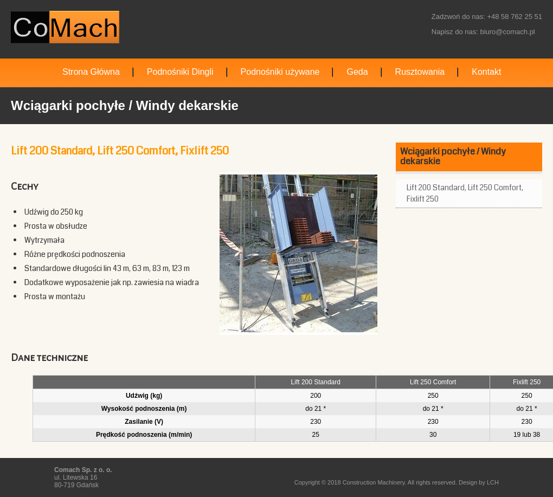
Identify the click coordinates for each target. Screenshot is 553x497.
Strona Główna (91, 71)
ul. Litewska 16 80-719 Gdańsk (83, 477)
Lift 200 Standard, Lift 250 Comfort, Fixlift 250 (465, 193)
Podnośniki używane (280, 71)
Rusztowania (420, 71)
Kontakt (486, 71)
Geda (357, 71)
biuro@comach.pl (507, 32)
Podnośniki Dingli (180, 71)
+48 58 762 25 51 (514, 16)
